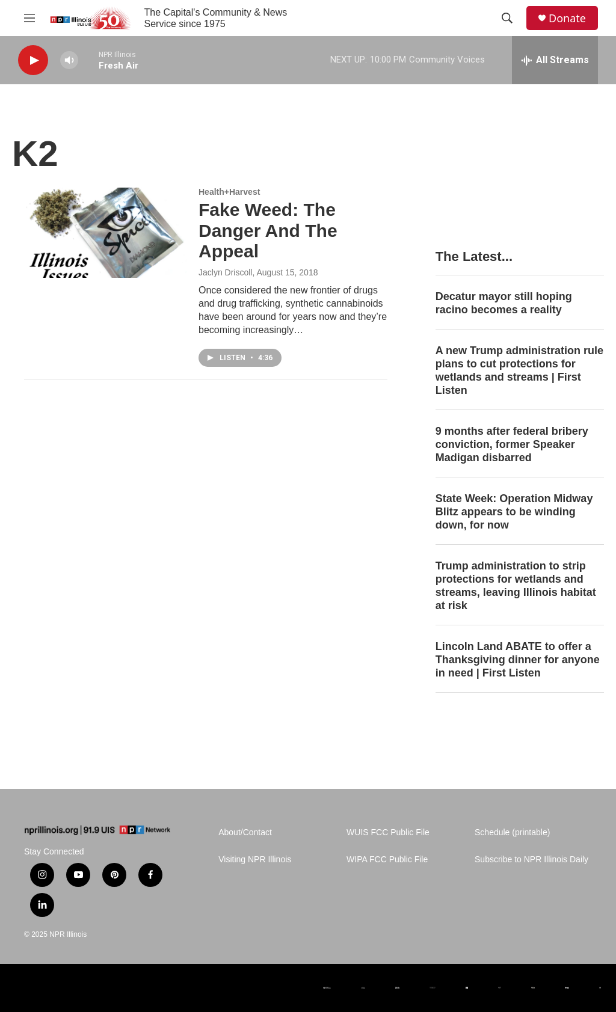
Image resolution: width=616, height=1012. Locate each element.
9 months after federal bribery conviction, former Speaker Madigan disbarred (512, 444)
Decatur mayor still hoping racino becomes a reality (504, 303)
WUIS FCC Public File (388, 832)
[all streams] (555, 60)
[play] (33, 60)
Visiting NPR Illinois (254, 859)
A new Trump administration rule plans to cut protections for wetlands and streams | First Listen (519, 370)
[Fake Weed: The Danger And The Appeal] (105, 233)
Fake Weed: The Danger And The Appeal (268, 231)
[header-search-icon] (507, 18)
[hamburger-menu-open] (29, 18)
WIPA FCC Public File (387, 859)
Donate (567, 18)
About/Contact (245, 832)
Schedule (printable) (512, 832)
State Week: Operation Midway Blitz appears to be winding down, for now (514, 511)
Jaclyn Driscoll (225, 272)
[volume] (69, 60)
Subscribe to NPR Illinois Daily (531, 859)
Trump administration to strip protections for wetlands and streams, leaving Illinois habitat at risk (516, 586)
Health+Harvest (229, 192)
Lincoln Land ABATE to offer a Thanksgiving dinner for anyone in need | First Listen (518, 659)
